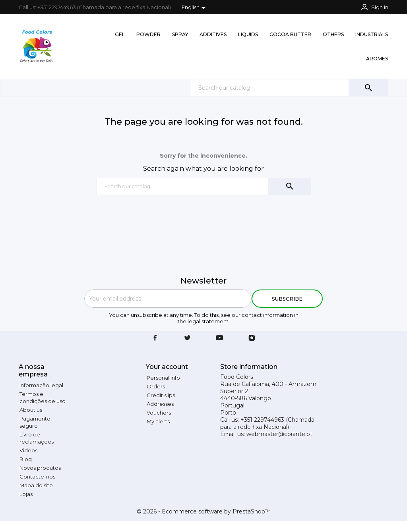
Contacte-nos (37, 476)
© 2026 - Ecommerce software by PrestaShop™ (204, 511)
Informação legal (41, 385)
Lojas (26, 494)
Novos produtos (40, 468)
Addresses (160, 404)
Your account (167, 366)
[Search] (289, 87)
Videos (28, 450)
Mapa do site (36, 485)
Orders (156, 386)
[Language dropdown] (195, 8)
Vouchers (159, 412)
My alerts (158, 421)
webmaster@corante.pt (279, 434)
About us (30, 410)
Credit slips (161, 395)
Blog (25, 459)
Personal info (163, 377)
